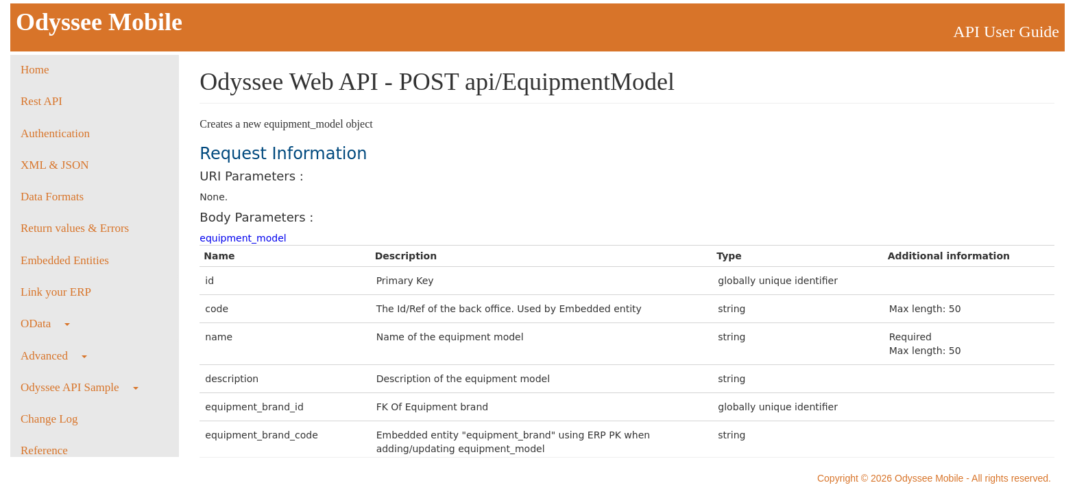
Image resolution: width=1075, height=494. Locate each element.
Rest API (41, 101)
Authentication (55, 133)
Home (35, 69)
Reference (44, 450)
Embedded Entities (65, 260)
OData (45, 323)
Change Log (49, 418)
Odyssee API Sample (79, 387)
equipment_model (243, 238)
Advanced (54, 355)
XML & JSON (55, 165)
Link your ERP (56, 291)
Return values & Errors (75, 228)
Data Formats (52, 196)
